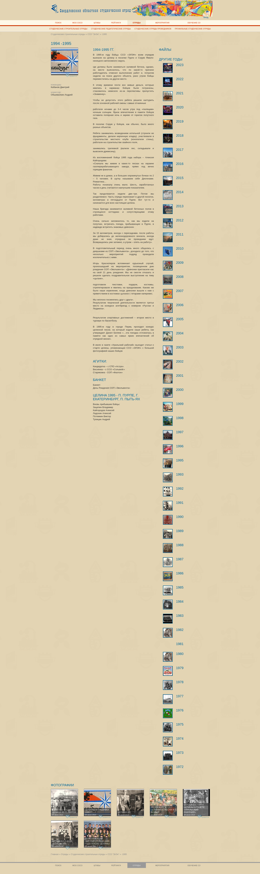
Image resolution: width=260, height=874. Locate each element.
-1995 (104, 34)
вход (205, 17)
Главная (55, 854)
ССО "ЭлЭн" (93, 34)
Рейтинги (116, 23)
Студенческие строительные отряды (68, 29)
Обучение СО (193, 23)
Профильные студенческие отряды (193, 29)
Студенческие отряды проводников (152, 29)
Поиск (58, 23)
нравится (71, 75)
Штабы (97, 23)
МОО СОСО (77, 23)
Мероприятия (162, 23)
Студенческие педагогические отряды (111, 29)
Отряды (137, 23)
